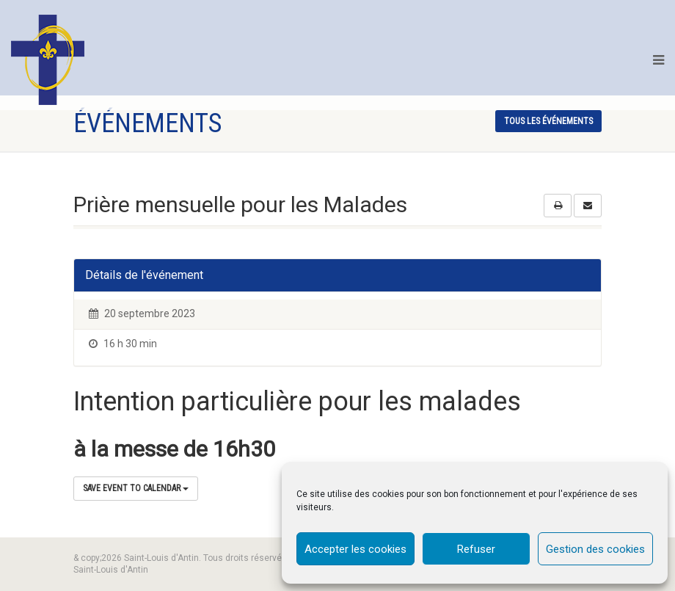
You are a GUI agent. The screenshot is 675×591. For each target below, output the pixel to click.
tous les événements (548, 121)
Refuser (476, 549)
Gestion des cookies (595, 549)
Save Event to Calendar (136, 488)
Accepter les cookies (355, 549)
